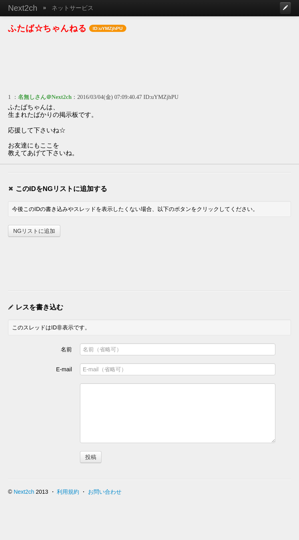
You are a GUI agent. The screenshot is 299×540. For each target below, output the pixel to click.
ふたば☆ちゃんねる (47, 28)
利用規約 (68, 492)
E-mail (64, 369)
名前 (66, 349)
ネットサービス (73, 7)
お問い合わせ (105, 492)
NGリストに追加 (34, 231)
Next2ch (22, 8)
